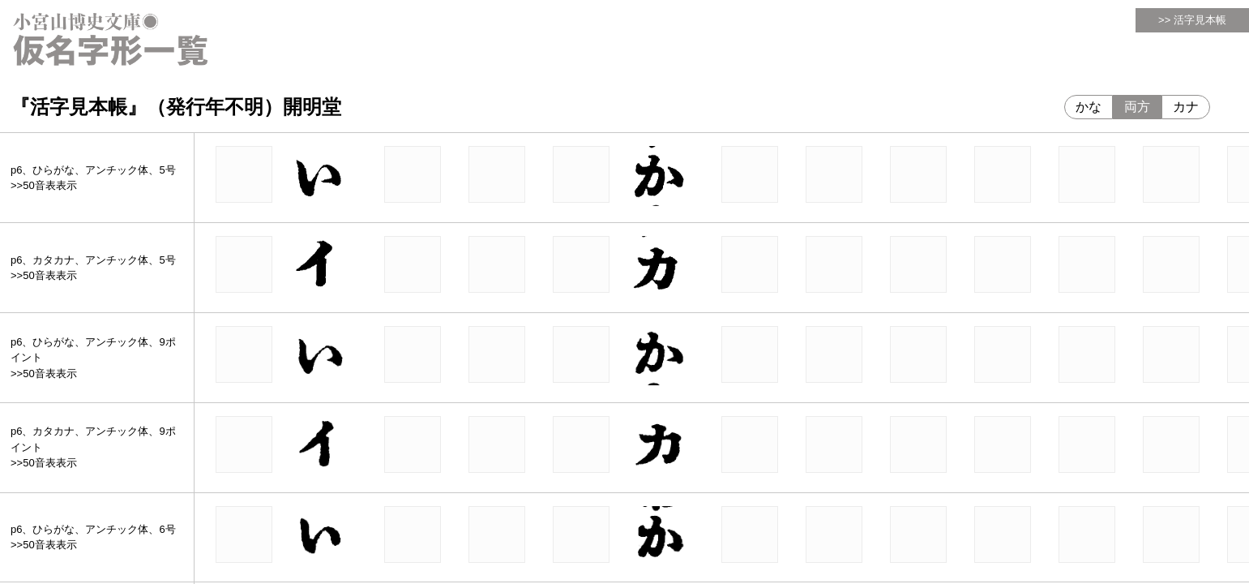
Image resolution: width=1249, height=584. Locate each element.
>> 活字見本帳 (1192, 20)
